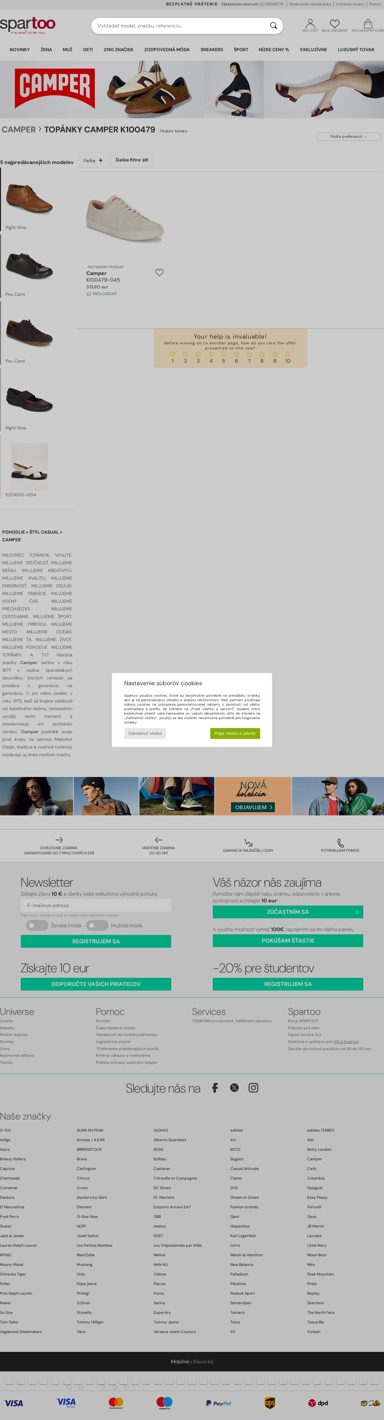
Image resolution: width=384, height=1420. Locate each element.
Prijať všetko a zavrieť (235, 733)
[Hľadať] (273, 26)
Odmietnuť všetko (145, 733)
